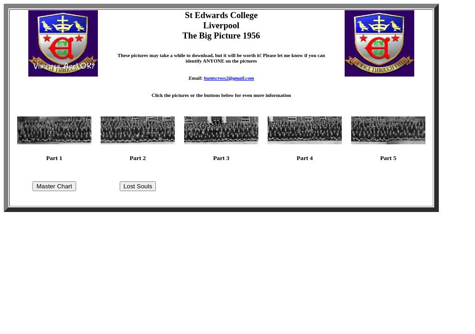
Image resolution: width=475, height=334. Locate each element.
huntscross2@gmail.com (229, 78)
